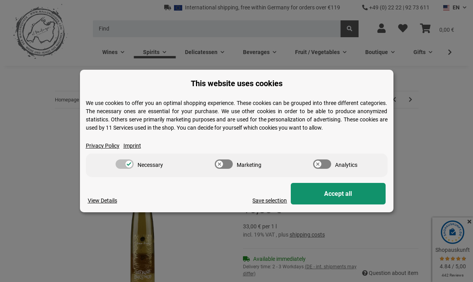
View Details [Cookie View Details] (102, 200)
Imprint (132, 146)
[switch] (125, 164)
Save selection (286, 200)
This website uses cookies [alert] (237, 83)
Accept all (346, 193)
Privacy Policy (103, 146)
